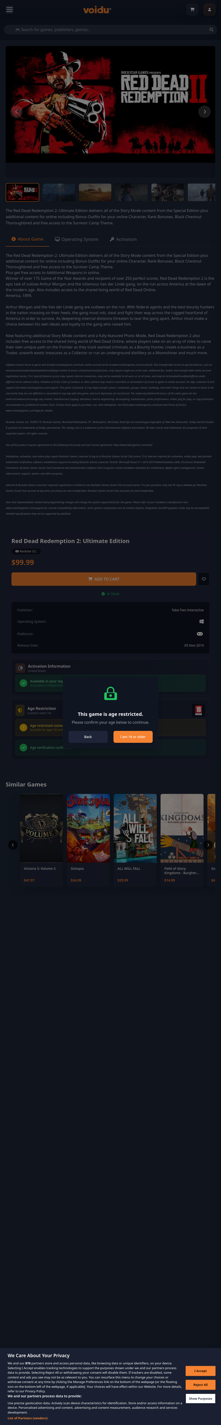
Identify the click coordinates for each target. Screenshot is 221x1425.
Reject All (201, 1390)
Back (88, 736)
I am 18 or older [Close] (133, 736)
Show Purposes (200, 1404)
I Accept (200, 1376)
